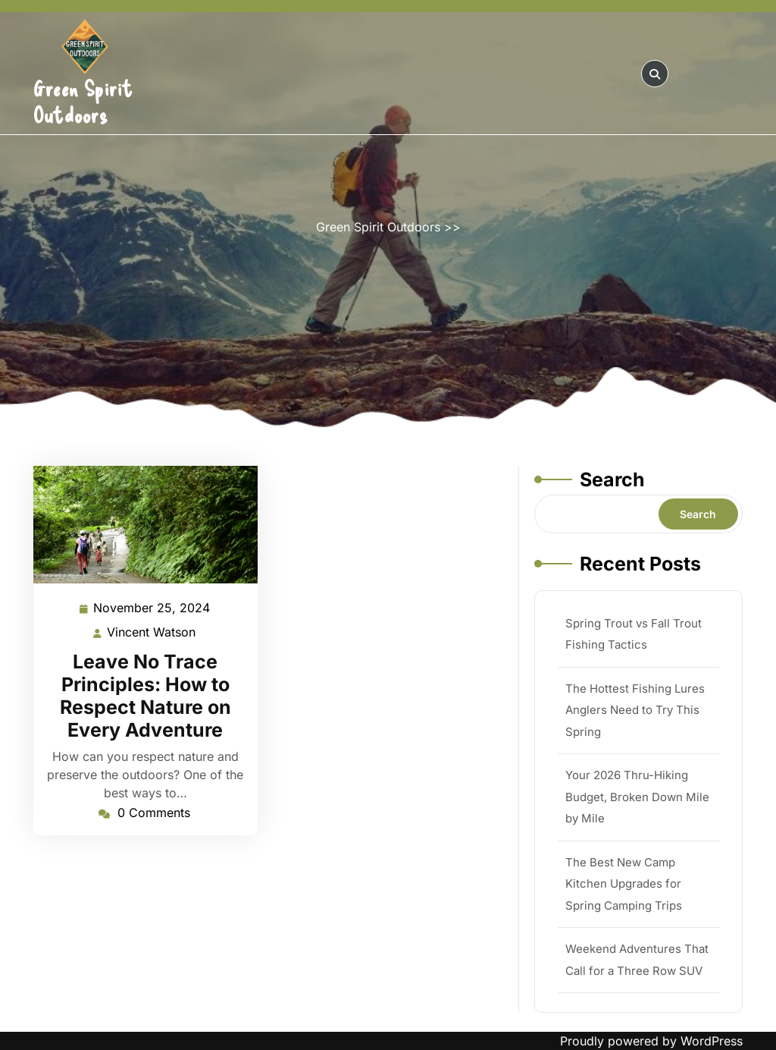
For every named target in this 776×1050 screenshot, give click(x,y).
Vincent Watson (152, 632)
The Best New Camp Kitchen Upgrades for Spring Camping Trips (623, 884)
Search (612, 479)
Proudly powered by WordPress (651, 1040)
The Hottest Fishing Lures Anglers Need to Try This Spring (635, 710)
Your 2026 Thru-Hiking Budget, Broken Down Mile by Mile (637, 796)
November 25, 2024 (152, 608)
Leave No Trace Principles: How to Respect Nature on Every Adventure (145, 695)
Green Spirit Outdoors (83, 101)
